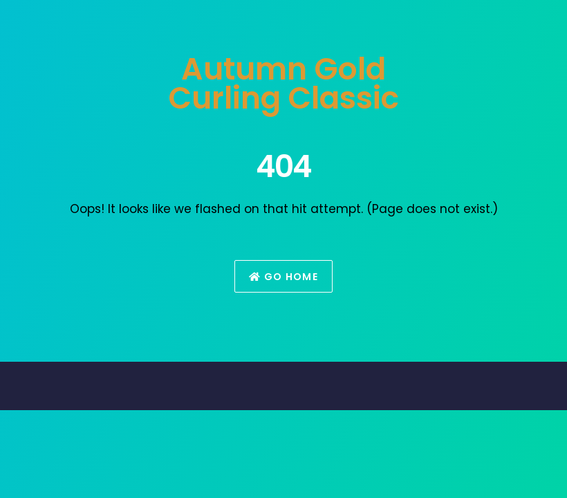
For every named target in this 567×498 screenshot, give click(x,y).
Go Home (283, 277)
